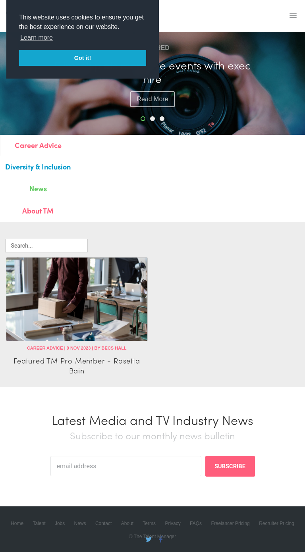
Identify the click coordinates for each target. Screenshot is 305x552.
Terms (149, 523)
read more (152, 99)
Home (17, 523)
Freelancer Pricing (230, 523)
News (38, 188)
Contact (103, 523)
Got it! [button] (82, 58)
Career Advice (38, 145)
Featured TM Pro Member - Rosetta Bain (77, 365)
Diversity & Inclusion (38, 166)
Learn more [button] (36, 37)
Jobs (60, 523)
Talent (39, 523)
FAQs (196, 523)
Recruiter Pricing (276, 523)
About (127, 523)
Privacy (172, 523)
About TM (38, 210)
